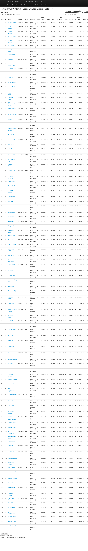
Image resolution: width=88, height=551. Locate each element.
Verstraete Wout (12, 124)
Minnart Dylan (11, 139)
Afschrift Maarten (12, 482)
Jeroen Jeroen (11, 507)
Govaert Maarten (12, 401)
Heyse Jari (10, 77)
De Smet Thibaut (12, 22)
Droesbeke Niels (12, 185)
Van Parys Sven (12, 427)
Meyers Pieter (11, 235)
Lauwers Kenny (12, 329)
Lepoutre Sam (11, 144)
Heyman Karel (11, 275)
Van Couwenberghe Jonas (12, 104)
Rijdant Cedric (11, 196)
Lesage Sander (12, 87)
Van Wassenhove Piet (11, 390)
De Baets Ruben (12, 155)
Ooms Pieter (11, 73)
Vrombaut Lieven (12, 458)
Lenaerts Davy (11, 206)
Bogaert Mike (11, 487)
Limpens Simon (12, 383)
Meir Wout (10, 148)
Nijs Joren (10, 59)
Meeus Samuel (12, 244)
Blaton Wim (11, 340)
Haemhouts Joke (12, 394)
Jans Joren (11, 45)
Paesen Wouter (12, 422)
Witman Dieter (11, 181)
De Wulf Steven (12, 82)
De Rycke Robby (12, 114)
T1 (12, 5)
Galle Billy (10, 363)
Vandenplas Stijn (12, 526)
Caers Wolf (11, 135)
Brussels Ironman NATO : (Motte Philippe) (12, 418)
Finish (30, 5)
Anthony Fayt (11, 325)
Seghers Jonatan (12, 379)
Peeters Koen (11, 370)
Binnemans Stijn (12, 290)
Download (4, 533)
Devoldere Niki (11, 170)
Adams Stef (11, 221)
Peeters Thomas (12, 303)
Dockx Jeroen (11, 264)
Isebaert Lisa (11, 216)
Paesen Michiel (12, 239)
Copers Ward (11, 54)
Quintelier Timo (12, 516)
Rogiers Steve (11, 335)
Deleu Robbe (11, 212)
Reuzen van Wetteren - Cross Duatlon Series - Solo (24, 2)
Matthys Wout (11, 467)
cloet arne (10, 201)
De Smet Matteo (12, 36)
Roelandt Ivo (11, 270)
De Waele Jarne (12, 68)
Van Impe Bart (11, 445)
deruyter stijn (11, 226)
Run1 (8, 5)
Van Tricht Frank (12, 452)
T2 (21, 5)
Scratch (37, 5)
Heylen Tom (11, 346)
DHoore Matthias (12, 478)
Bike (17, 5)
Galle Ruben (11, 503)
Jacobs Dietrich (12, 441)
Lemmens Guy (11, 405)
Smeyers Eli (11, 119)
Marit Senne (11, 255)
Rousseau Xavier (12, 472)
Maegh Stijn (11, 286)
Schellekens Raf (12, 108)
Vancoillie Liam (12, 521)
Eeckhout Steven (12, 359)
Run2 (25, 5)
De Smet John (11, 353)
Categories (44, 5)
